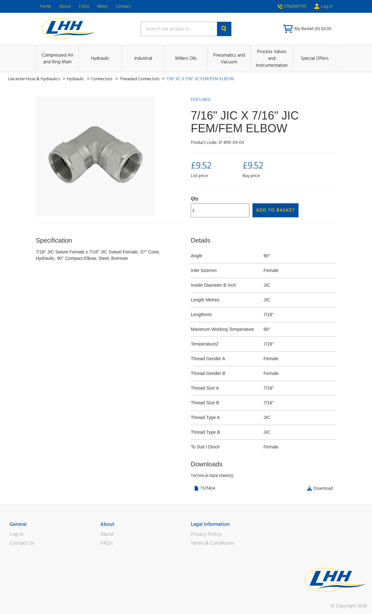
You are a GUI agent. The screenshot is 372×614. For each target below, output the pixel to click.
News (102, 6)
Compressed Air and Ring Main (58, 58)
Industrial (143, 58)
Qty (194, 198)
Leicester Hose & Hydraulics (34, 79)
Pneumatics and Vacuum (229, 58)
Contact (123, 6)
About (65, 6)
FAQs (84, 6)
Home (45, 6)
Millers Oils (186, 58)
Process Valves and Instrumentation (272, 58)
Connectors (102, 79)
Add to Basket (275, 210)
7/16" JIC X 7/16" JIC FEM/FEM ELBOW (200, 79)
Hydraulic (100, 58)
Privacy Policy (206, 534)
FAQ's (106, 543)
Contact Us (22, 543)
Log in (16, 534)
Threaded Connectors (140, 79)
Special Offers (315, 58)
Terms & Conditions (212, 543)
